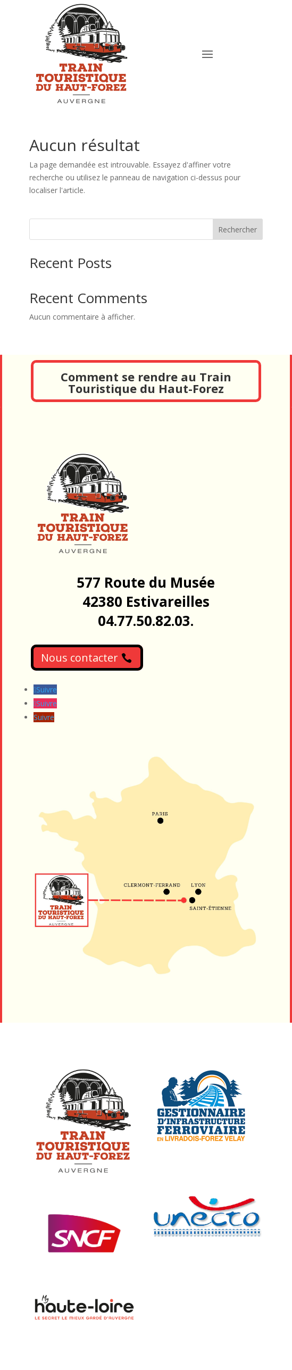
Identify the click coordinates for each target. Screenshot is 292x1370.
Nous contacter (79, 657)
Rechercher (237, 229)
